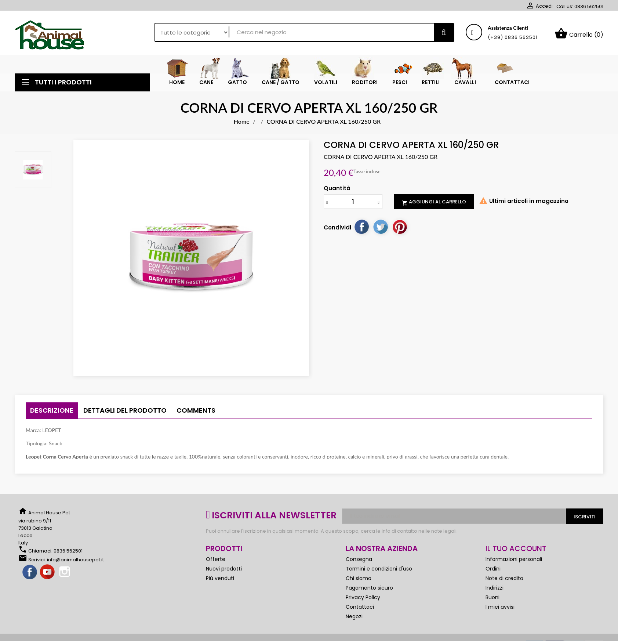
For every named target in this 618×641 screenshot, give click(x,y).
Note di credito (504, 581)
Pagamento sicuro (369, 590)
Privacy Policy (363, 600)
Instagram (65, 575)
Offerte (215, 562)
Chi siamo (358, 581)
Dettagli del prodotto (125, 413)
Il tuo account (516, 551)
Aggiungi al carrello (434, 205)
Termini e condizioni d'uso (379, 571)
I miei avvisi (500, 609)
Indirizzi (495, 590)
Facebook (30, 575)
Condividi (361, 229)
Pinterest (399, 229)
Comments (196, 413)
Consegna (359, 562)
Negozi (354, 619)
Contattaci (360, 609)
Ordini (493, 571)
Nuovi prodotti (224, 571)
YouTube (48, 575)
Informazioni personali (514, 562)
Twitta (380, 229)
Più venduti (220, 581)
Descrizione (51, 413)
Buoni (492, 600)
